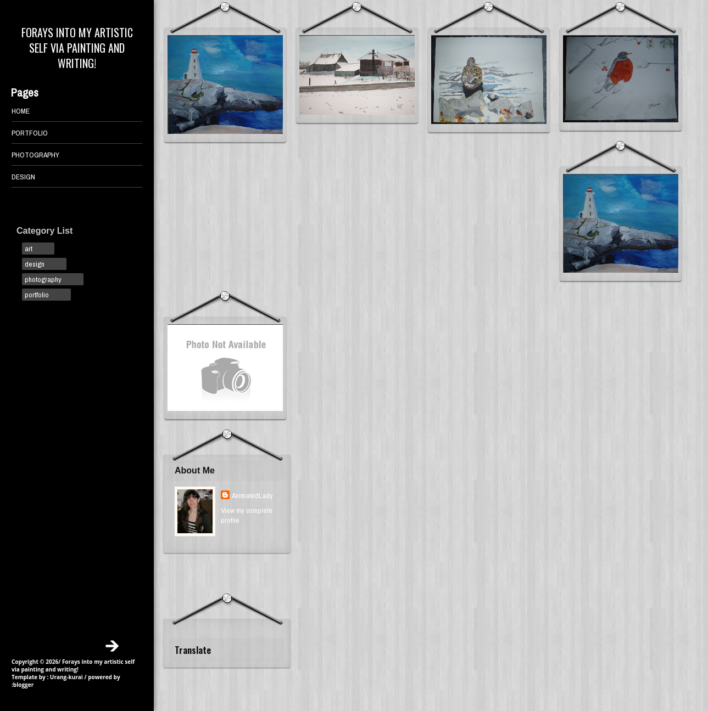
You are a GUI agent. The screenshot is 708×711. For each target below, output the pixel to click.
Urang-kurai (66, 677)
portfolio (37, 295)
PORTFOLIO (30, 133)
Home (21, 111)
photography (43, 279)
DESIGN (23, 177)
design (34, 264)
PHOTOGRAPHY (35, 155)
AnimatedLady (252, 495)
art (28, 248)
